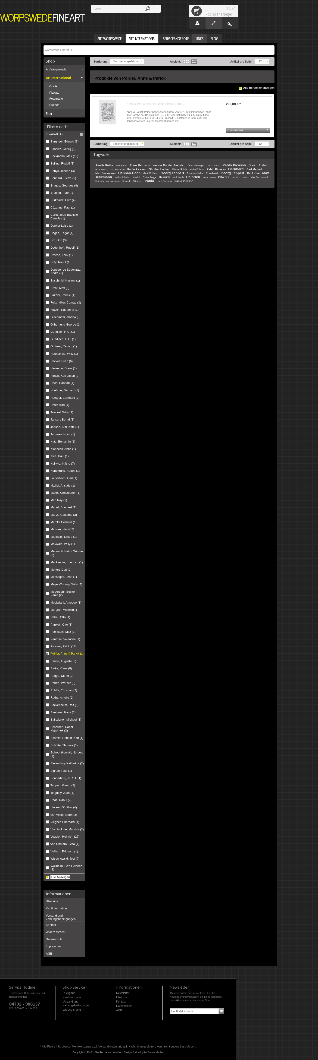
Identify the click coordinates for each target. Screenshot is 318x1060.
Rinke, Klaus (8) (61, 668)
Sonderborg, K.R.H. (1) (65, 778)
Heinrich (180, 165)
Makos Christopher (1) (65, 492)
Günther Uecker (159, 169)
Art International (58, 78)
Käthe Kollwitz (197, 169)
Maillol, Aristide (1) (62, 485)
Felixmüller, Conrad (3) (65, 302)
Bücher (54, 105)
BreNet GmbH (156, 1052)
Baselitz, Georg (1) (62, 149)
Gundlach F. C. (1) (62, 331)
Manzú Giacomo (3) (63, 514)
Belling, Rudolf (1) (62, 163)
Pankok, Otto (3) (61, 624)
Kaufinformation (56, 908)
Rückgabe (69, 993)
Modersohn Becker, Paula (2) (63, 593)
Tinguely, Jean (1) (62, 792)
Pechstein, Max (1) (62, 631)
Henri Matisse (102, 169)
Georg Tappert (173, 173)
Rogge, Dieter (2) (62, 675)
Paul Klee (253, 173)
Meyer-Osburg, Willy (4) (66, 584)
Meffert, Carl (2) (61, 569)
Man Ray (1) (58, 500)
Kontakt (51, 925)
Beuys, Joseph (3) (62, 171)
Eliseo (246, 177)
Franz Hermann (140, 165)
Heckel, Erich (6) (61, 361)
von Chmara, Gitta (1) (64, 844)
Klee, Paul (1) (59, 456)
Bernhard (236, 169)
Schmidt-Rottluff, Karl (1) (66, 738)
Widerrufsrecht (55, 932)
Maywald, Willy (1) (62, 544)
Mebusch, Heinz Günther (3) (67, 553)
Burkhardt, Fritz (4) (62, 200)
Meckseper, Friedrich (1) (66, 562)
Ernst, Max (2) (59, 288)
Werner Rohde (162, 165)
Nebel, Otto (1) (60, 617)
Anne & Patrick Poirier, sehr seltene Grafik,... (156, 104)
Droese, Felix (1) (61, 255)
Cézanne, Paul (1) (62, 207)
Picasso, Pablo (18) (63, 646)
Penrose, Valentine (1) (65, 639)
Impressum (53, 946)
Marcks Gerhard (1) (63, 522)
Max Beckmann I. (259, 177)
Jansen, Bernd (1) (62, 419)
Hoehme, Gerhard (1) (64, 390)
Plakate (54, 92)
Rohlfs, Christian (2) (63, 690)
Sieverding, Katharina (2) (67, 763)
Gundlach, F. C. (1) (63, 339)
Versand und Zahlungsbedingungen (61, 917)
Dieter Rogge (150, 177)
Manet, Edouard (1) (63, 507)
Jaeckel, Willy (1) (61, 412)
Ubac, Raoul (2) (61, 800)
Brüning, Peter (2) (62, 192)
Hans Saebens (164, 181)
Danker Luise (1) (61, 225)
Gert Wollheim (151, 173)
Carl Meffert (254, 169)
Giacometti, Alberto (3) (65, 317)
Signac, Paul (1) (61, 770)
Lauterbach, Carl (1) (63, 478)
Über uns (52, 901)
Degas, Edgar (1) (61, 233)
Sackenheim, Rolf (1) (64, 705)
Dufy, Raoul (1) (60, 262)
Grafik (53, 86)
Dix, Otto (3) (58, 240)
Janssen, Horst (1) (62, 434)
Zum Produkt (235, 130)
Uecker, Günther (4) (63, 807)
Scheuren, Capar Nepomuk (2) (61, 728)
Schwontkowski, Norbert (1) (66, 754)
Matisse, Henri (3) (62, 529)
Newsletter (122, 993)
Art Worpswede (56, 69)
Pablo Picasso (214, 166)
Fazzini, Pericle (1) (62, 295)
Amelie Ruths (104, 165)
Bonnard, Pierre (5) (63, 178)
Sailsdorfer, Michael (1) (65, 719)
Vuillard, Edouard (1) (64, 851)
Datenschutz (54, 939)
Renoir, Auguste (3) (63, 661)
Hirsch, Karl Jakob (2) (64, 375)
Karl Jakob (178, 177)
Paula (150, 181)
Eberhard (212, 173)
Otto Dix (224, 177)
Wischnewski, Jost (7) (65, 858)
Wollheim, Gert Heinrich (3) (66, 867)
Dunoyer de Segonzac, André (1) (65, 271)
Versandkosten (108, 1046)
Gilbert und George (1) (65, 324)
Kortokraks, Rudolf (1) (65, 470)
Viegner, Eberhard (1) (64, 822)
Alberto (253, 165)
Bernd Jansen (209, 177)
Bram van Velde (195, 173)
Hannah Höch (130, 173)
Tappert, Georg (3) (62, 785)
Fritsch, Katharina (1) (64, 309)
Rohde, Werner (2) (62, 683)
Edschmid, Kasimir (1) (65, 280)
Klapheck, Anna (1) (63, 449)
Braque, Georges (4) (64, 185)
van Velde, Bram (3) (63, 814)
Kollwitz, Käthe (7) (62, 463)
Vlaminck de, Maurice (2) (67, 829)
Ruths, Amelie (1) (62, 697)
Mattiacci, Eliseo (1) (63, 536)
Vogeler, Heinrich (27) (64, 836)
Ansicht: (175, 61)
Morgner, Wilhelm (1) (64, 609)
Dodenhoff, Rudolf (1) (64, 247)
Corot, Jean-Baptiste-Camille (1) (64, 216)
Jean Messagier (196, 165)
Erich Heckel (122, 166)
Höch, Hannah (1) (62, 383)
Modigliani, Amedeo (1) (65, 602)
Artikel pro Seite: (241, 61)
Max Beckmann (118, 169)
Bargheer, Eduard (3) (64, 141)
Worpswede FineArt (42, 18)
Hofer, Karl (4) (59, 405)
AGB (49, 953)
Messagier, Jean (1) (63, 577)
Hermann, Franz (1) (63, 368)
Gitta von (138, 181)
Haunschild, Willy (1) (64, 353)
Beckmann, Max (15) (64, 156)
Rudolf (263, 165)
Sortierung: (101, 61)
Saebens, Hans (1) (62, 712)
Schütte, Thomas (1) (64, 745)
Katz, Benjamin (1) (62, 441)
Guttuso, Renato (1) (63, 346)
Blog (49, 113)
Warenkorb (197, 11)
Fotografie (56, 98)
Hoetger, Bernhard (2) (65, 397)
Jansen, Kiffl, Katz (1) (64, 427)
